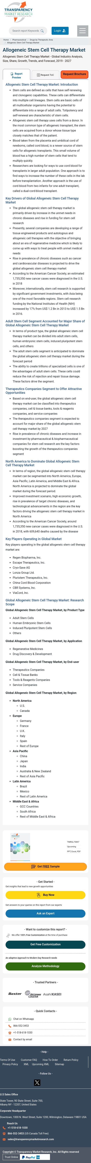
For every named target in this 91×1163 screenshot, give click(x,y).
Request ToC (45, 75)
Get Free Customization (45, 944)
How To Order (50, 1059)
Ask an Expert (45, 913)
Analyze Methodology (45, 966)
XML (26, 1064)
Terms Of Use (7, 1059)
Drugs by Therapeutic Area (41, 40)
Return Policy (71, 1059)
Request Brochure (74, 74)
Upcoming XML (40, 1064)
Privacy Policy (10, 1064)
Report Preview (16, 75)
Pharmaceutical (19, 40)
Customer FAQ (29, 1059)
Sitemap (59, 1064)
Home (6, 40)
